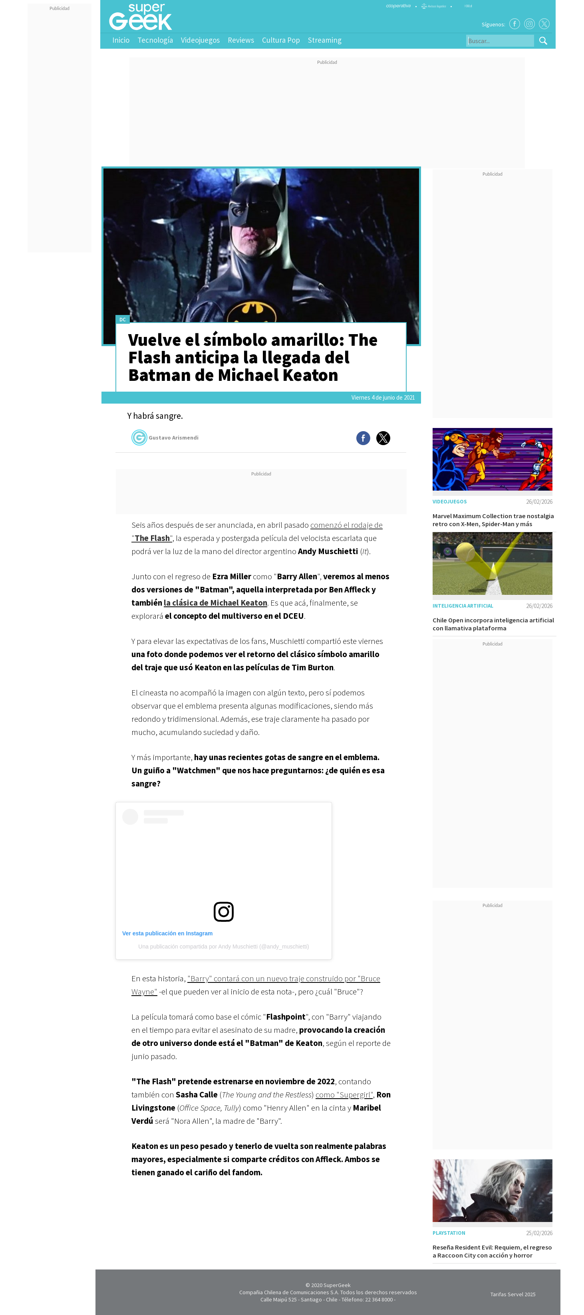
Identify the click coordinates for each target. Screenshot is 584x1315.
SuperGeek (337, 1285)
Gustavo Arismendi (165, 438)
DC (122, 319)
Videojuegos (200, 40)
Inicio (120, 40)
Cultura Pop (281, 40)
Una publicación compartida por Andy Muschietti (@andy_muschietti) (223, 946)
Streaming (325, 40)
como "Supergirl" (344, 1094)
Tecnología (155, 40)
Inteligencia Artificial (463, 605)
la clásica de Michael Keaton (215, 602)
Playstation (449, 1233)
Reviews (241, 40)
